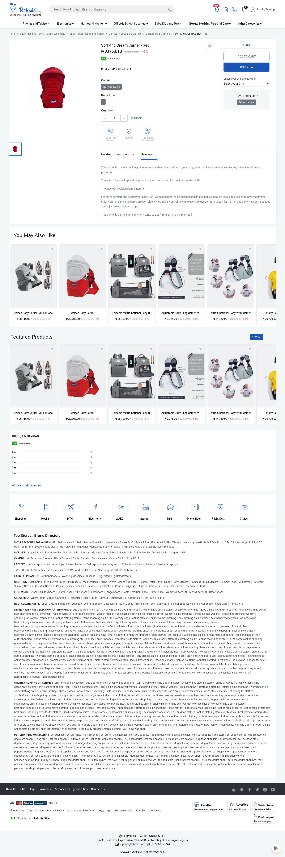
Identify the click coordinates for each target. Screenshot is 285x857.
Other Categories (250, 23)
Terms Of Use (35, 810)
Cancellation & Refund (80, 810)
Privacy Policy (55, 810)
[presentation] (266, 277)
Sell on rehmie (246, 102)
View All (256, 336)
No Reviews (114, 58)
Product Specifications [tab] (117, 154)
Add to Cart (247, 56)
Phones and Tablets (36, 23)
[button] (246, 83)
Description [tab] (149, 154)
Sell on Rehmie (123, 810)
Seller (264, 806)
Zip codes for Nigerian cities (71, 789)
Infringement (16, 810)
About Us (11, 789)
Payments (45, 789)
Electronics (65, 23)
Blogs (32, 789)
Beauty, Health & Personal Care (210, 23)
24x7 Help (155, 810)
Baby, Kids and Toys (169, 23)
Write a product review (26, 485)
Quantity (107, 110)
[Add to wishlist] (52, 348)
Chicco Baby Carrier (82, 313)
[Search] (112, 9)
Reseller (141, 810)
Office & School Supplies (131, 23)
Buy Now (246, 67)
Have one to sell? (246, 96)
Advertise (239, 806)
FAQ (22, 789)
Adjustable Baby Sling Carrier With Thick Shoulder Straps (181, 313)
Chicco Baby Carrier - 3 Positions (33, 313)
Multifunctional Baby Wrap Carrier (231, 313)
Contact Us (98, 789)
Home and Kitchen (94, 23)
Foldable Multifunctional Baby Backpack (132, 313)
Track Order (104, 811)
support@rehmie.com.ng (134, 844)
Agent (264, 818)
